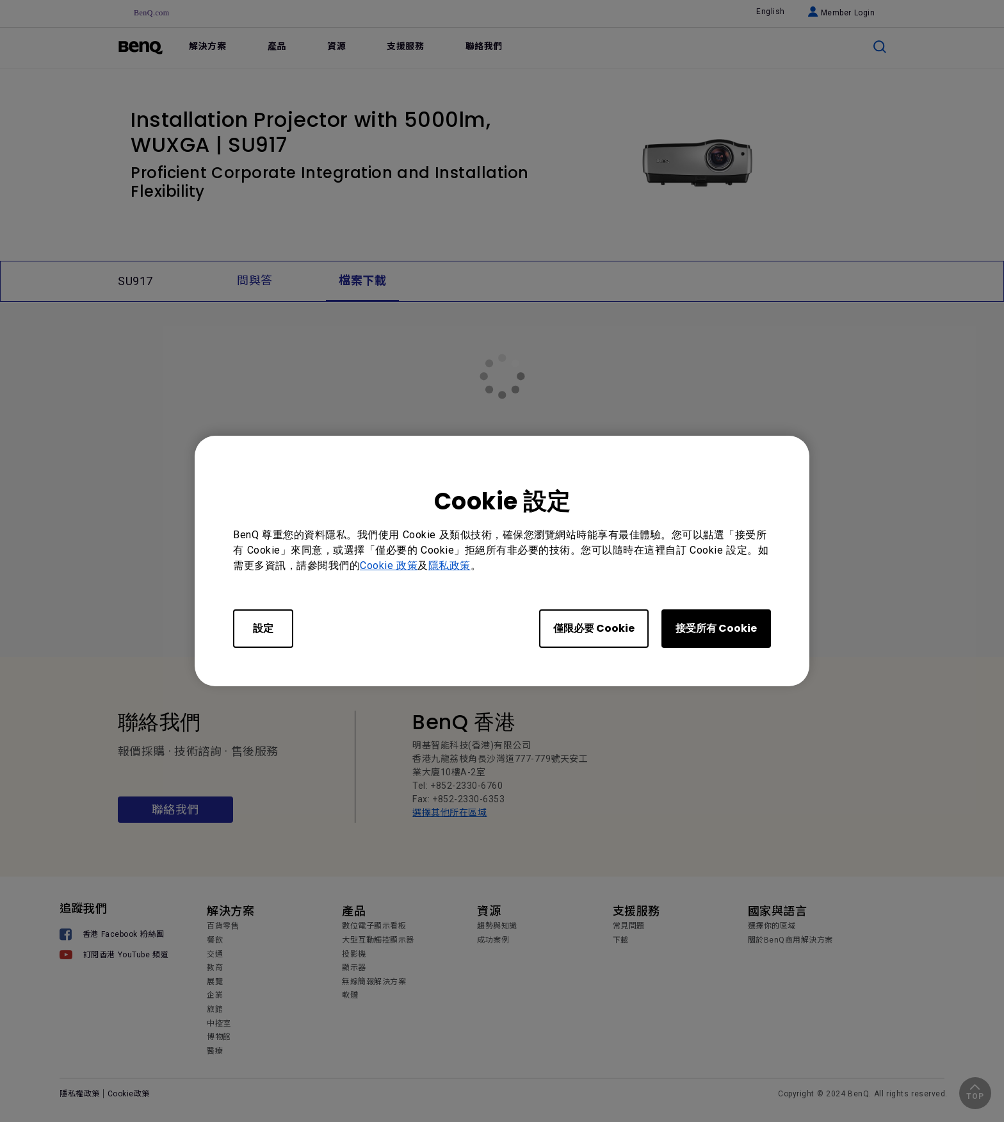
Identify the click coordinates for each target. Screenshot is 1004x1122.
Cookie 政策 (388, 565)
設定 (263, 628)
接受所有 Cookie (716, 628)
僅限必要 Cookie (594, 628)
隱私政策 (449, 565)
